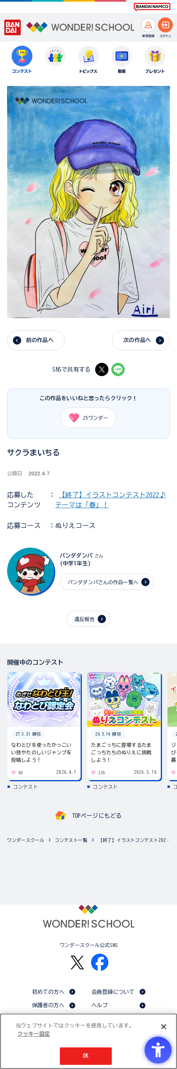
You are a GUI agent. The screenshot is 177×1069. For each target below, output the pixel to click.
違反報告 (84, 618)
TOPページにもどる (97, 816)
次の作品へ (137, 340)
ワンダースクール (25, 840)
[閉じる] (164, 1027)
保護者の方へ (48, 1005)
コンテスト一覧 (71, 840)
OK (85, 1056)
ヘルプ (99, 1005)
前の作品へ (40, 340)
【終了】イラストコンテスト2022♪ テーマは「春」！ (135, 840)
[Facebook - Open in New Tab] (99, 962)
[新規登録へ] (148, 24)
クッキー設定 (33, 1034)
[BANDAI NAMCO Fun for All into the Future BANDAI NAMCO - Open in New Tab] (152, 7)
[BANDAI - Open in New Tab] (12, 28)
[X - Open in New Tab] (101, 369)
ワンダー (85, 418)
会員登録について (113, 992)
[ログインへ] (165, 24)
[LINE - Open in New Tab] (118, 369)
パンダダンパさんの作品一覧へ (103, 582)
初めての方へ (48, 992)
